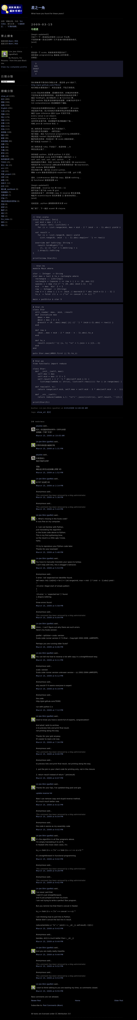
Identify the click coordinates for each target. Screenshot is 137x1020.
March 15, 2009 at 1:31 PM (49, 449)
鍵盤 (2, 180)
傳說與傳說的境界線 (8, 201)
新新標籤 (4, 141)
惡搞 (2, 204)
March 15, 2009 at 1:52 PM (49, 473)
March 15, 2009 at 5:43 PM (49, 509)
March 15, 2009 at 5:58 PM (49, 606)
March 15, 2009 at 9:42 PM (49, 883)
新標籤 (3, 132)
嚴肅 (2, 138)
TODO (3, 162)
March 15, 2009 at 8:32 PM (49, 805)
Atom (10, 41)
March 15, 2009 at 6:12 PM (49, 676)
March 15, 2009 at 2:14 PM (49, 486)
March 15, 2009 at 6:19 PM (49, 689)
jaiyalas (39, 426)
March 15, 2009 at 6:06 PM (49, 647)
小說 (2, 171)
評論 (2, 198)
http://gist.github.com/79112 (46, 85)
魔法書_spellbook (8, 189)
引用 (2, 111)
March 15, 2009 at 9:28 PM (49, 871)
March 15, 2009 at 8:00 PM (49, 754)
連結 (2, 225)
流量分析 (4, 195)
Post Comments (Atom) (53, 1005)
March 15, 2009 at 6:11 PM (49, 660)
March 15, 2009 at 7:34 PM (49, 742)
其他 (2, 129)
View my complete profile (14, 67)
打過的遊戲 (12, 26)
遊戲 (2, 105)
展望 (2, 207)
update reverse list (44, 793)
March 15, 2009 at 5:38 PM (49, 497)
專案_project (6, 174)
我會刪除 (4, 192)
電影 (2, 216)
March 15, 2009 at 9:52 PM (49, 966)
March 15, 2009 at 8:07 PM (49, 778)
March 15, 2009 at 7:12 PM (49, 710)
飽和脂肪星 (5, 159)
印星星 (34, 29)
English (4, 108)
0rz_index (5, 219)
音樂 (2, 123)
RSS (16, 41)
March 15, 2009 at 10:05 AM (50, 436)
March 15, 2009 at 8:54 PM (49, 817)
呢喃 (2, 126)
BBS (2, 222)
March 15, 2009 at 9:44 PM (49, 941)
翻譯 (2, 210)
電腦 (2, 114)
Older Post (118, 1001)
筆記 (2, 117)
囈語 (2, 135)
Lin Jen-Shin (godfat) (45, 442)
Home (77, 1001)
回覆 (2, 156)
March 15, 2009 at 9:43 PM (49, 929)
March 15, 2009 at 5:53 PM (49, 568)
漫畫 (2, 144)
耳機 (2, 150)
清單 (2, 177)
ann (2, 168)
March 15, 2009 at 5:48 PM (49, 552)
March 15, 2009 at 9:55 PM (49, 991)
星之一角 (4, 165)
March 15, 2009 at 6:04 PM (49, 618)
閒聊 (2, 102)
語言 (2, 186)
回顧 (2, 120)
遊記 (2, 213)
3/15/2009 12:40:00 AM (76, 408)
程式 (2, 99)
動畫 (2, 147)
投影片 (3, 183)
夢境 (2, 153)
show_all (4, 96)
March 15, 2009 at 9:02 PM (49, 830)
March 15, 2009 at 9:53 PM (49, 978)
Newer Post (36, 1001)
